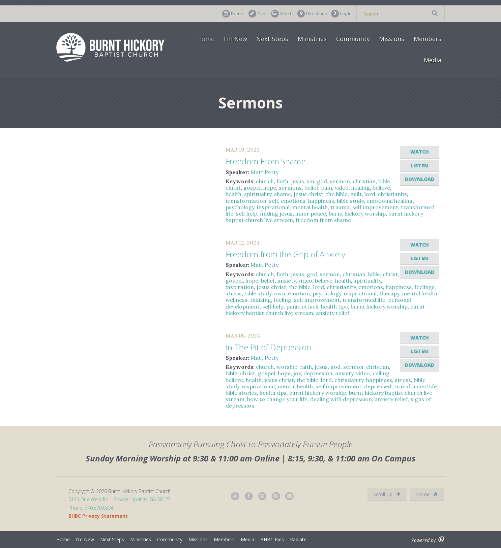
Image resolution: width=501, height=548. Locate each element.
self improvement (375, 207)
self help (246, 213)
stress (234, 293)
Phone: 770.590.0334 (91, 508)
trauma (340, 207)
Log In (341, 14)
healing (360, 187)
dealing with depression (341, 399)
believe (381, 187)
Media (432, 60)
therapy (389, 293)
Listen (419, 165)
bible (384, 181)
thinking (260, 299)
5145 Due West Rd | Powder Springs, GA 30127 (119, 499)
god (322, 181)
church (265, 181)
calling (381, 373)
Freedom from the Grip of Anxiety (285, 254)
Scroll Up (387, 494)
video (342, 187)
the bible (337, 194)
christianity (392, 194)
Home (205, 39)
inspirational (273, 207)
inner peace (310, 213)
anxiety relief (332, 313)
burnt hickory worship (357, 213)
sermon (340, 181)
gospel (252, 187)
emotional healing (389, 200)
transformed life (364, 299)
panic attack (302, 306)
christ (233, 187)
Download (419, 179)
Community (353, 39)
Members (427, 39)
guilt (356, 194)
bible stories (241, 392)
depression (317, 373)
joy (297, 373)
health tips (334, 306)
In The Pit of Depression (268, 347)
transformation (246, 200)
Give (257, 14)
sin (310, 181)
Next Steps (272, 39)
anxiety (286, 280)
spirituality (257, 194)
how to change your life (277, 399)
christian (364, 181)
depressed (377, 386)
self (273, 200)
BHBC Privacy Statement (98, 516)
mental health (310, 207)
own (279, 293)
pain (326, 187)
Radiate (298, 539)
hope (269, 187)
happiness (321, 200)
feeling (282, 299)
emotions (293, 200)
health (233, 194)
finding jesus (276, 213)
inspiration (240, 287)
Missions (391, 39)
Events (233, 14)
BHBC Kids (272, 539)
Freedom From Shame (265, 161)
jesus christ (308, 194)
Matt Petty (264, 172)
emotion (299, 293)
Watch (282, 14)
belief (311, 187)
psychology (240, 207)
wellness (236, 299)
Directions (312, 14)
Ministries (312, 39)
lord (369, 194)
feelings (424, 287)
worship (286, 366)
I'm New (235, 39)
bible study (350, 200)
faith (282, 181)
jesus (297, 181)
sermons (290, 187)
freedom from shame (323, 220)
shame (282, 194)
